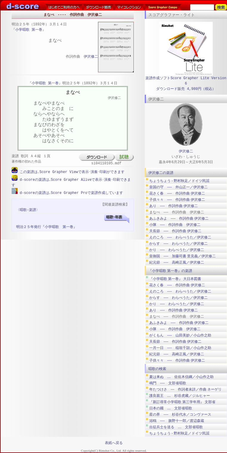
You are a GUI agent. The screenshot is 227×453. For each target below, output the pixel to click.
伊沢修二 (91, 56)
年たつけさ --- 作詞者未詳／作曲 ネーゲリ (185, 389)
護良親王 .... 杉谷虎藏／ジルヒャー (179, 396)
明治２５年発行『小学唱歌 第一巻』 (46, 226)
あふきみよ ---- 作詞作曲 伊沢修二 (179, 218)
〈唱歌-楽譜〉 (28, 209)
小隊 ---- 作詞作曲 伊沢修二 (174, 225)
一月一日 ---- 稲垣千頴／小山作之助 (180, 348)
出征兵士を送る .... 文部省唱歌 (176, 427)
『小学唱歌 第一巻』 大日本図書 (175, 279)
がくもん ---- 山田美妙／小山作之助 (180, 335)
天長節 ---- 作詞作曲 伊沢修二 (175, 231)
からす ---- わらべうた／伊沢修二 (178, 243)
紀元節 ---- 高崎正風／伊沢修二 (176, 262)
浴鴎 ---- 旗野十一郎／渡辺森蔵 (176, 421)
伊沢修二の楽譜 (160, 173)
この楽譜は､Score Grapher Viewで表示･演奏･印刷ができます (71, 172)
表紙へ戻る (114, 443)
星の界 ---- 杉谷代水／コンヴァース (180, 414)
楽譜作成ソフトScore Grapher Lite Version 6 (185, 81)
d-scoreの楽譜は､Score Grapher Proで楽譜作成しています (70, 192)
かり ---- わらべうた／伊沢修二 (176, 250)
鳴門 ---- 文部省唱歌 (167, 383)
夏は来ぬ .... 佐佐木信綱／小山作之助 (181, 377)
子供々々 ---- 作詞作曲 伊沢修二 (177, 200)
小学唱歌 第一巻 (28, 30)
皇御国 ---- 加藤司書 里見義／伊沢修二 (182, 256)
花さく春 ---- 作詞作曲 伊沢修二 (177, 193)
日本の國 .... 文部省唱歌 (170, 408)
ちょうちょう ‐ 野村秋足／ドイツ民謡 (179, 181)
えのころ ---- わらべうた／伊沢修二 (180, 237)
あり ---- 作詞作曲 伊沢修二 (173, 206)
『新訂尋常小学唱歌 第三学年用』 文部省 (182, 402)
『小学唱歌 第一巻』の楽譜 (170, 271)
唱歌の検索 (157, 369)
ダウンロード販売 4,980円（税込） (185, 88)
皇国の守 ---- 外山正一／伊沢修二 (178, 187)
